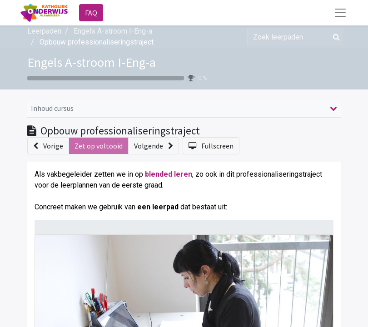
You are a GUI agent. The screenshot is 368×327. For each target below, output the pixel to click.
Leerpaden (44, 31)
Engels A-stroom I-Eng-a (91, 62)
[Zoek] (334, 36)
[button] (48, 145)
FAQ (91, 12)
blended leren (168, 174)
